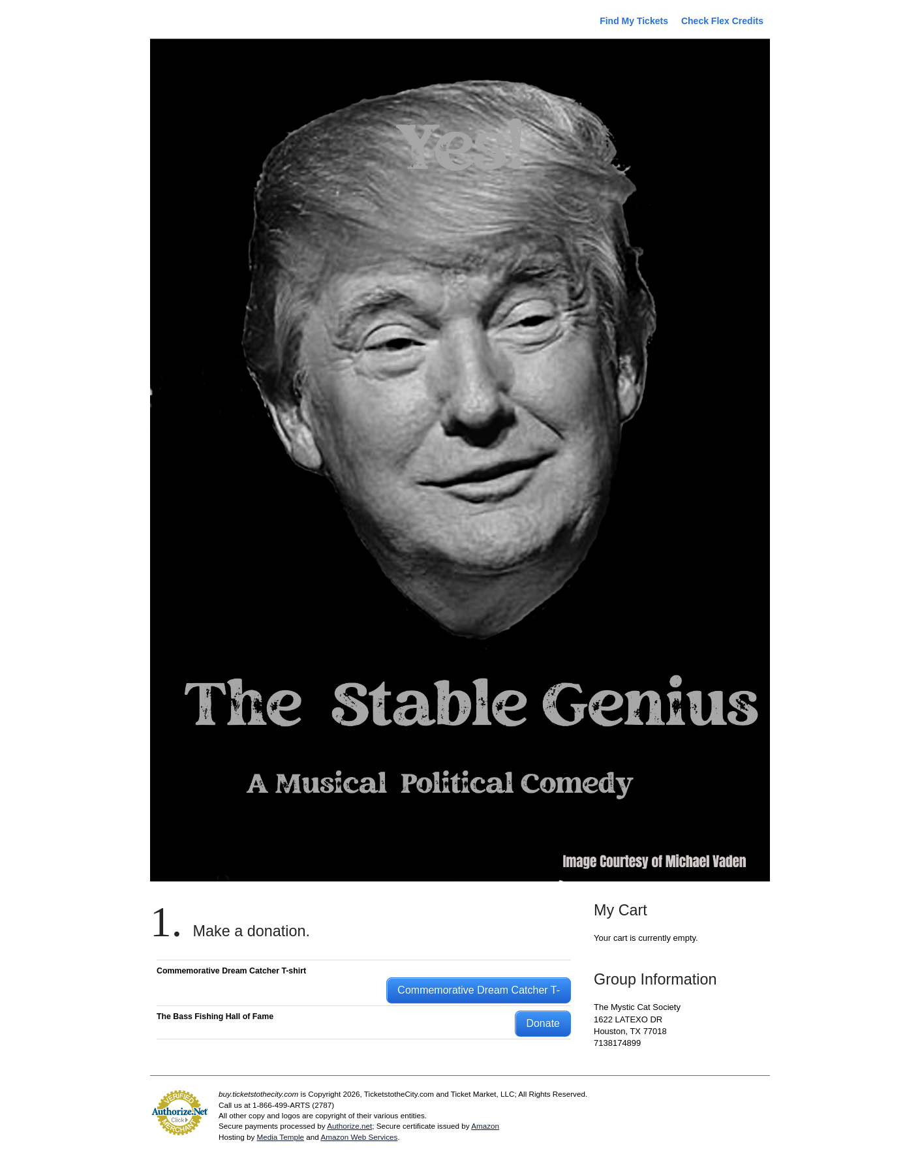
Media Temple (280, 1137)
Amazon (485, 1126)
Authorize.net (349, 1126)
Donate (543, 1023)
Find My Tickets (634, 21)
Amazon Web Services (358, 1137)
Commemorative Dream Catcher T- (478, 990)
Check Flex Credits (722, 21)
